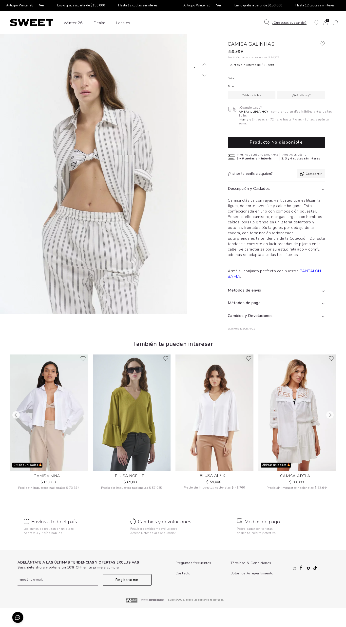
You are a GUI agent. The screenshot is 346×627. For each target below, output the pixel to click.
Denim (99, 23)
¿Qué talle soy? (301, 114)
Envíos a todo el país (54, 540)
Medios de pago (262, 540)
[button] (288, 22)
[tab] (276, 207)
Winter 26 (73, 23)
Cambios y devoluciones (164, 540)
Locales (123, 23)
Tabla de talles (251, 114)
